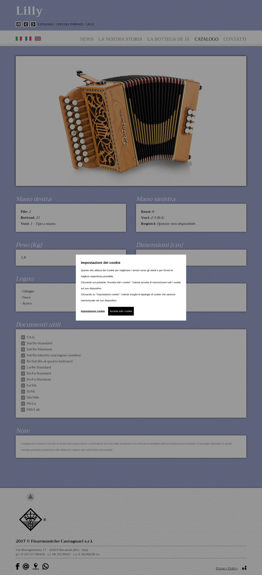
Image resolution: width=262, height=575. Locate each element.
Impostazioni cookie (93, 311)
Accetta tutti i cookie (121, 311)
